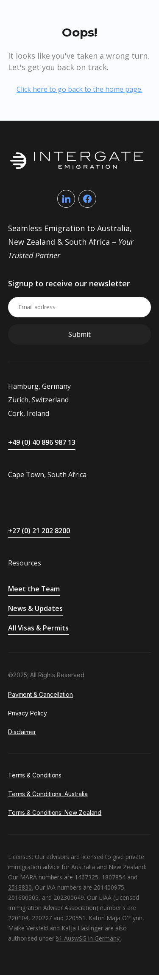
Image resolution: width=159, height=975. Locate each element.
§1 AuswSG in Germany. (88, 938)
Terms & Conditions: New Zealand (55, 812)
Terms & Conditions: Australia (48, 793)
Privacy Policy (27, 713)
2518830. (20, 887)
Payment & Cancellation (40, 694)
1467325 (86, 877)
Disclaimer (22, 731)
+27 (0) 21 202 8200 (39, 530)
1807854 (114, 877)
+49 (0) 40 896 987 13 (41, 442)
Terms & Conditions (35, 775)
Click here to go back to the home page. (79, 89)
